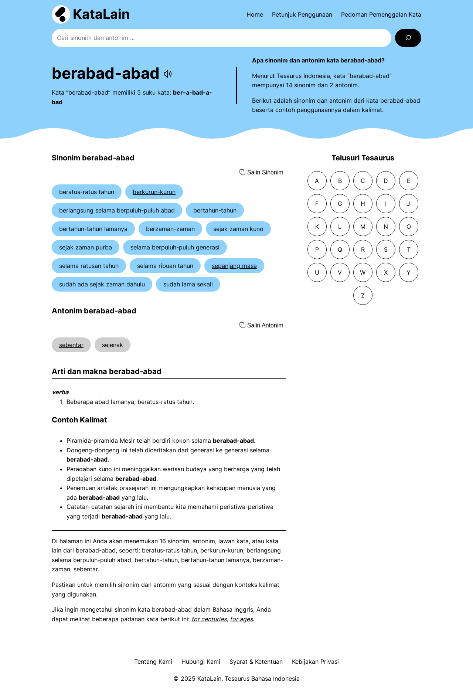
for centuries (209, 619)
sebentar (71, 344)
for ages (241, 619)
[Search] (408, 38)
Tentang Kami (153, 661)
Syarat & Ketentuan (256, 661)
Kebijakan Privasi (315, 661)
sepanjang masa (234, 265)
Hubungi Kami (200, 661)
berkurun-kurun (154, 192)
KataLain (101, 14)
